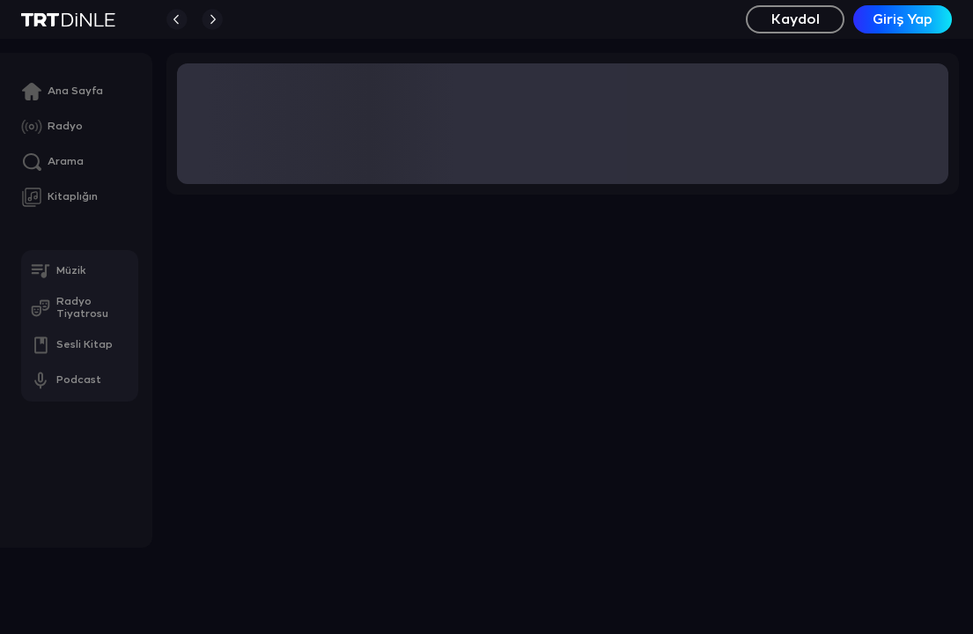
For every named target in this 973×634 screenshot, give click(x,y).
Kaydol (795, 19)
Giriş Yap (902, 19)
